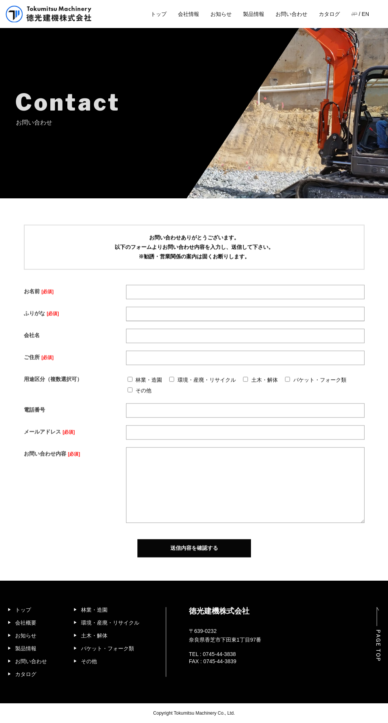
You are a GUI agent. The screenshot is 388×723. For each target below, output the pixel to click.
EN (365, 14)
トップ (159, 14)
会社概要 (25, 619)
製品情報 (253, 14)
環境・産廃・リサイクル (110, 619)
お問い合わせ (291, 14)
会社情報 (188, 14)
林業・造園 (94, 606)
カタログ (329, 14)
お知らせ (221, 14)
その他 (89, 658)
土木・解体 (94, 632)
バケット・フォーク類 (107, 645)
